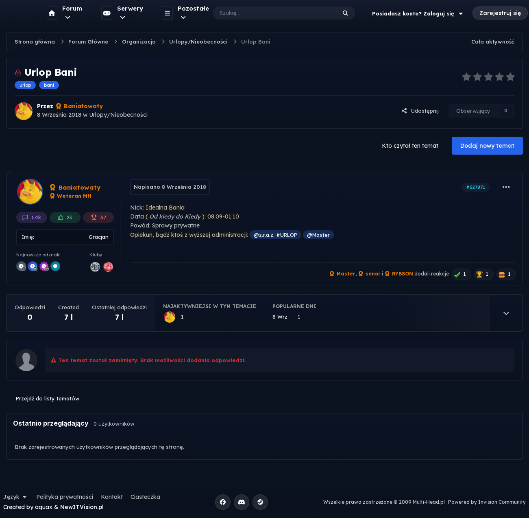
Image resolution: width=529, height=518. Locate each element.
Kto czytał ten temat (410, 145)
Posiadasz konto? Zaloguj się (418, 13)
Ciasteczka (145, 497)
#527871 (475, 187)
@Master (318, 235)
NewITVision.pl (82, 507)
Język (15, 497)
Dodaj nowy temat (487, 145)
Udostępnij (420, 110)
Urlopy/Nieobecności (118, 114)
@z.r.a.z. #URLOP (275, 235)
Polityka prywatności (64, 497)
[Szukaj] (266, 13)
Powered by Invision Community (487, 502)
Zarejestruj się (500, 13)
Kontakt (112, 497)
